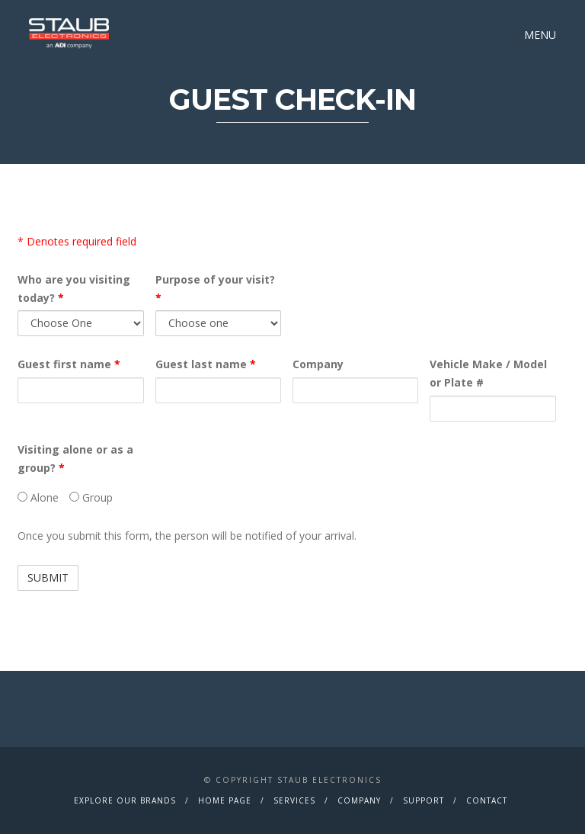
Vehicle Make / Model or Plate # (488, 373)
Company (318, 364)
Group (91, 497)
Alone (38, 497)
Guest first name (69, 364)
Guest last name (205, 364)
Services (294, 800)
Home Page (224, 800)
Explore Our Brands (125, 800)
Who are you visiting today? (74, 288)
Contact (486, 800)
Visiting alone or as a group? (75, 458)
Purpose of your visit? (215, 288)
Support (423, 800)
